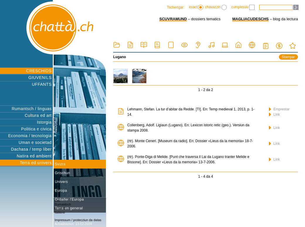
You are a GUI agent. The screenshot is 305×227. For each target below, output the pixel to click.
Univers (61, 182)
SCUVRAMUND (173, 19)
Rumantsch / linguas (32, 108)
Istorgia (44, 122)
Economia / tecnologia (30, 135)
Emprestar (279, 109)
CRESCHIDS (39, 70)
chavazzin (215, 7)
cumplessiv (243, 7)
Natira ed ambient (34, 156)
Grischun (62, 173)
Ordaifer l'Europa (69, 199)
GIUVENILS (40, 77)
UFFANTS (42, 84)
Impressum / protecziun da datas (78, 220)
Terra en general (69, 208)
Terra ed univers (36, 162)
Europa (61, 191)
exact (196, 7)
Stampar (288, 57)
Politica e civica (36, 129)
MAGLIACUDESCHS (250, 19)
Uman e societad (35, 142)
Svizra (60, 164)
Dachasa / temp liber (31, 149)
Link (274, 114)
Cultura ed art (38, 115)
